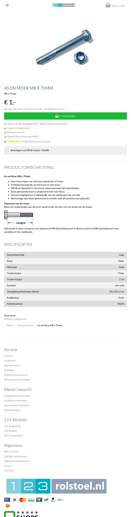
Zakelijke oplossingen (15, 456)
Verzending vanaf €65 (22, 136)
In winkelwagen (65, 115)
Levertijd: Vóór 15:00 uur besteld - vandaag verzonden (34, 108)
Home (10, 325)
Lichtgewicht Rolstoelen (17, 395)
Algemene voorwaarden (17, 461)
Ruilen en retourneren (16, 374)
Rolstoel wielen (12, 410)
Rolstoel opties (25, 325)
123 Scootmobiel (13, 435)
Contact (8, 355)
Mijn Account (11, 451)
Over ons (9, 470)
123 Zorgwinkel (12, 426)
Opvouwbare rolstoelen (17, 405)
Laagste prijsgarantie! (19, 127)
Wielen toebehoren (15, 318)
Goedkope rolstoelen (15, 400)
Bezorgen (9, 370)
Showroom (10, 360)
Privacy (8, 465)
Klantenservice (12, 365)
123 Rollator (10, 430)
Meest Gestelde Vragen (17, 379)
